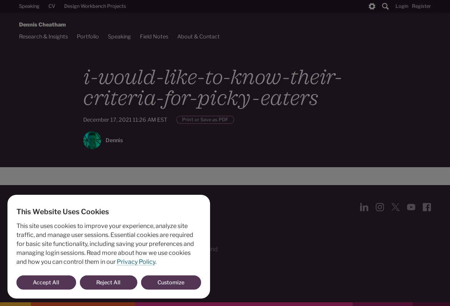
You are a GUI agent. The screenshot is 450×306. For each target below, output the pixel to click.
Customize (170, 282)
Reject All (108, 282)
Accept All (46, 282)
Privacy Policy (136, 261)
